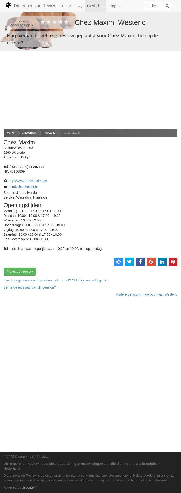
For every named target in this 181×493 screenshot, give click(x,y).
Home (66, 6)
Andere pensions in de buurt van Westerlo (146, 294)
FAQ (79, 6)
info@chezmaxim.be (24, 187)
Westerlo (49, 132)
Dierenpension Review (31, 5)
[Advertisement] (90, 90)
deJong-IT (29, 487)
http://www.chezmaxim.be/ (28, 181)
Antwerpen (29, 132)
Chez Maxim (72, 132)
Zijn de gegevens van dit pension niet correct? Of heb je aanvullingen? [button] (55, 280)
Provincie (95, 6)
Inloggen (115, 6)
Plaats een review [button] (20, 271)
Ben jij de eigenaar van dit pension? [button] (30, 287)
